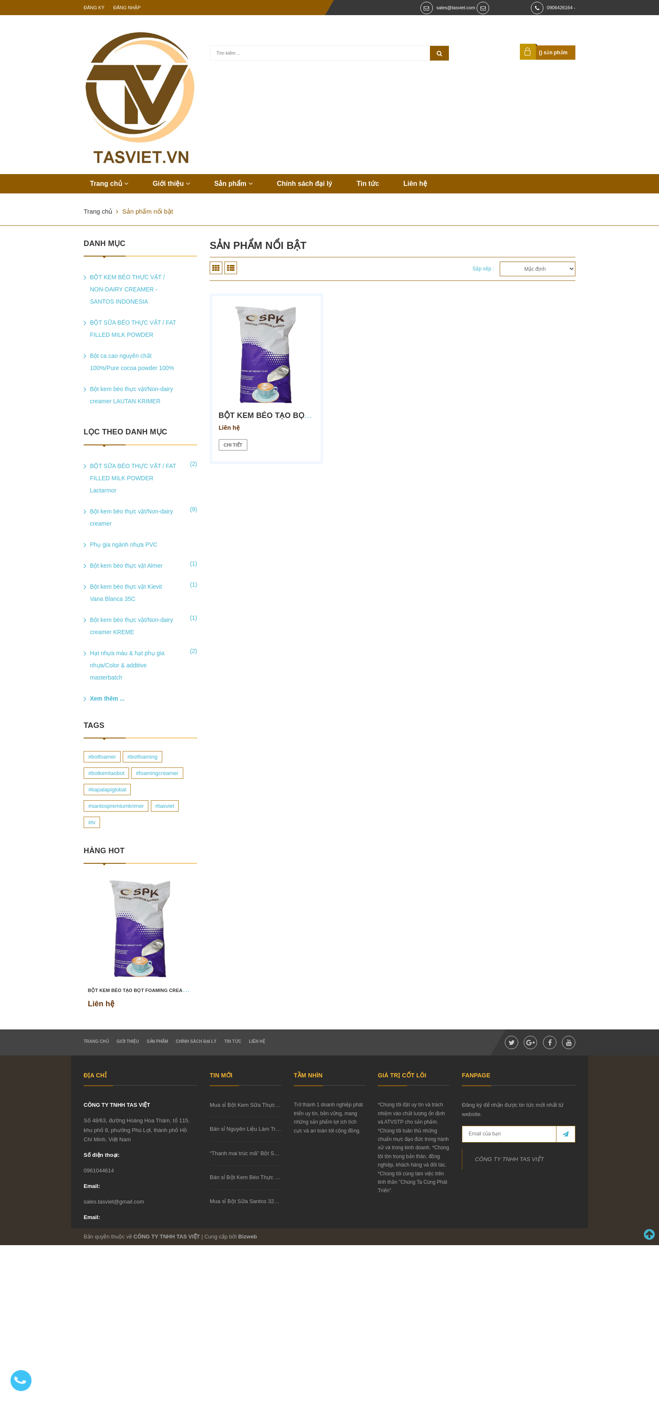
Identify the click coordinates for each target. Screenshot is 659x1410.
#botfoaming (142, 757)
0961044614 (99, 1170)
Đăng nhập (127, 7)
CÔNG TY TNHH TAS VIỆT (117, 1105)
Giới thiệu (171, 183)
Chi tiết (233, 444)
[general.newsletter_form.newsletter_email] (518, 1134)
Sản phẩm (233, 183)
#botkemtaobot (106, 773)
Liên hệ (415, 183)
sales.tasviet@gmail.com (114, 1201)
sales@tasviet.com (455, 7)
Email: (92, 1186)
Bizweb (247, 1236)
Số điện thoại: (102, 1155)
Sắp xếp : (483, 269)
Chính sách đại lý (304, 183)
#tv (91, 822)
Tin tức (367, 183)
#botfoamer (102, 757)
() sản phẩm (552, 53)
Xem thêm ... (107, 698)
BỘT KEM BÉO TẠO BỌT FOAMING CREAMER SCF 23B (151, 990)
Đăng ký (94, 7)
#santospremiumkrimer (116, 806)
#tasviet (165, 806)
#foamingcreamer (157, 773)
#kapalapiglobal (107, 789)
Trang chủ (109, 183)
